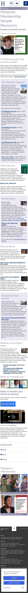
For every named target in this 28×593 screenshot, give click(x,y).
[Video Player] (12, 417)
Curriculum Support (5, 550)
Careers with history (15, 561)
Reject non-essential (14, 582)
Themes (25, 567)
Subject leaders (4, 544)
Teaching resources (18, 553)
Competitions (21, 544)
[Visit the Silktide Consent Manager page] (22, 587)
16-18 (15, 559)
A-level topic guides (6, 560)
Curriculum (3, 543)
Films (9, 563)
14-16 (11, 559)
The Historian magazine (6, 567)
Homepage (3, 537)
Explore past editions (7, 157)
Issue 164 (13, 111)
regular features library (8, 158)
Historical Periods (17, 567)
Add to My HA (6, 445)
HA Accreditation (13, 544)
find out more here (20, 76)
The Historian (5, 111)
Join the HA (3, 538)
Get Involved (19, 537)
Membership (18, 538)
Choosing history (5, 561)
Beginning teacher (14, 543)
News (8, 537)
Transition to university (17, 560)
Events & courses (16, 563)
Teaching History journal (7, 553)
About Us (13, 537)
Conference (12, 546)
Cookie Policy (13, 573)
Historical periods (5, 559)
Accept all (14, 578)
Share (3, 454)
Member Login (10, 538)
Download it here (12, 425)
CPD (8, 543)
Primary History (4, 546)
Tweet (3, 459)
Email (3, 450)
